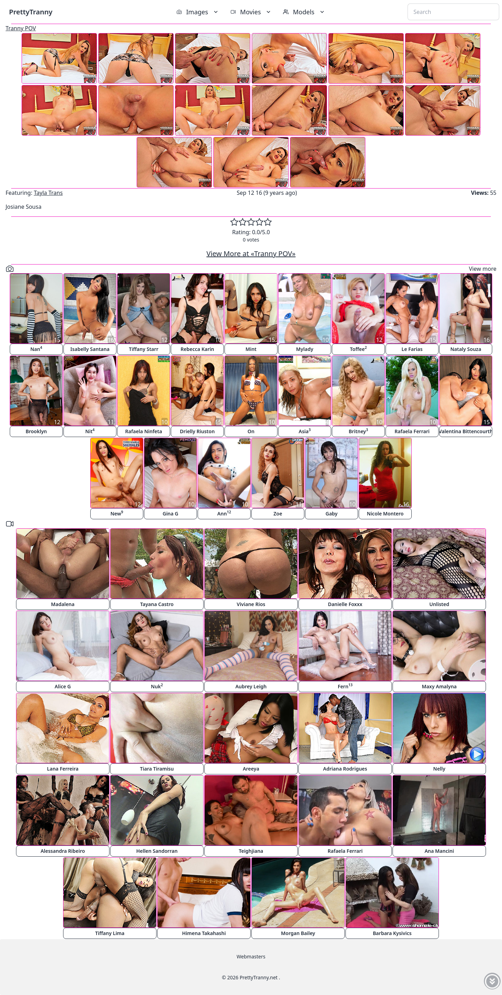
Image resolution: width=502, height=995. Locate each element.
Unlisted (439, 604)
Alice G (63, 686)
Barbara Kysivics (392, 933)
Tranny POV (21, 28)
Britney (358, 431)
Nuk (157, 686)
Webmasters (251, 956)
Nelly (439, 768)
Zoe (278, 513)
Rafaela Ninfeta (143, 431)
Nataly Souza (465, 349)
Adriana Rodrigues (345, 768)
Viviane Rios (251, 604)
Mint (251, 349)
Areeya (251, 768)
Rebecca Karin (197, 349)
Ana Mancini (439, 851)
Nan (36, 348)
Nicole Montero (385, 513)
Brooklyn (36, 431)
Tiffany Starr (143, 349)
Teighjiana (251, 851)
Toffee (358, 348)
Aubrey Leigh (251, 686)
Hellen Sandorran (157, 851)
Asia (305, 431)
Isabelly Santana (89, 349)
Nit (90, 431)
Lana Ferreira (62, 768)
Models (304, 12)
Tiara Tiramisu (157, 768)
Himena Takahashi (204, 933)
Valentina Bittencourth (465, 431)
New (117, 513)
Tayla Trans (48, 193)
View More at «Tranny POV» (251, 253)
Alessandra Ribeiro (62, 851)
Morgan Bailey (298, 933)
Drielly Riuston (197, 431)
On (251, 431)
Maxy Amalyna (439, 686)
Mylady (304, 349)
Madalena (62, 604)
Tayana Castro (157, 604)
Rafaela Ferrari (412, 431)
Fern (345, 686)
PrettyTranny (31, 11)
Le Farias (412, 349)
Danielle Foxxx (345, 604)
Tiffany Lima (109, 933)
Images (197, 12)
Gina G (170, 513)
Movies (251, 12)
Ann (224, 513)
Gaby (332, 513)
